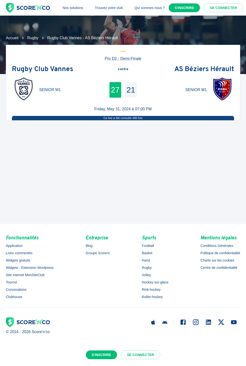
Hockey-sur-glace (155, 282)
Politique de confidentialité (220, 253)
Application (14, 246)
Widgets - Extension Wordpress (30, 268)
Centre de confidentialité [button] (218, 268)
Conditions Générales (216, 246)
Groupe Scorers (98, 253)
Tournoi (11, 282)
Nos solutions (73, 8)
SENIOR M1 (50, 90)
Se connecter (223, 8)
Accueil (12, 38)
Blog (89, 246)
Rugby (33, 38)
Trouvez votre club (109, 8)
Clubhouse (14, 297)
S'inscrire (184, 8)
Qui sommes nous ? (150, 8)
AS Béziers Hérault (204, 69)
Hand (146, 260)
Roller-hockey (152, 297)
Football (148, 246)
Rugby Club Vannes (42, 69)
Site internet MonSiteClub (25, 275)
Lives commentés (19, 253)
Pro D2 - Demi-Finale (123, 58)
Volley (146, 275)
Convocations (16, 289)
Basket (147, 253)
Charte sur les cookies (217, 260)
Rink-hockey (151, 289)
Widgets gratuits (18, 260)
